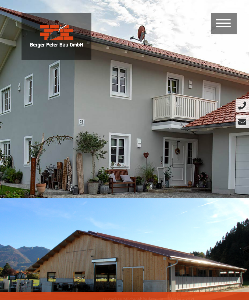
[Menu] (223, 23)
